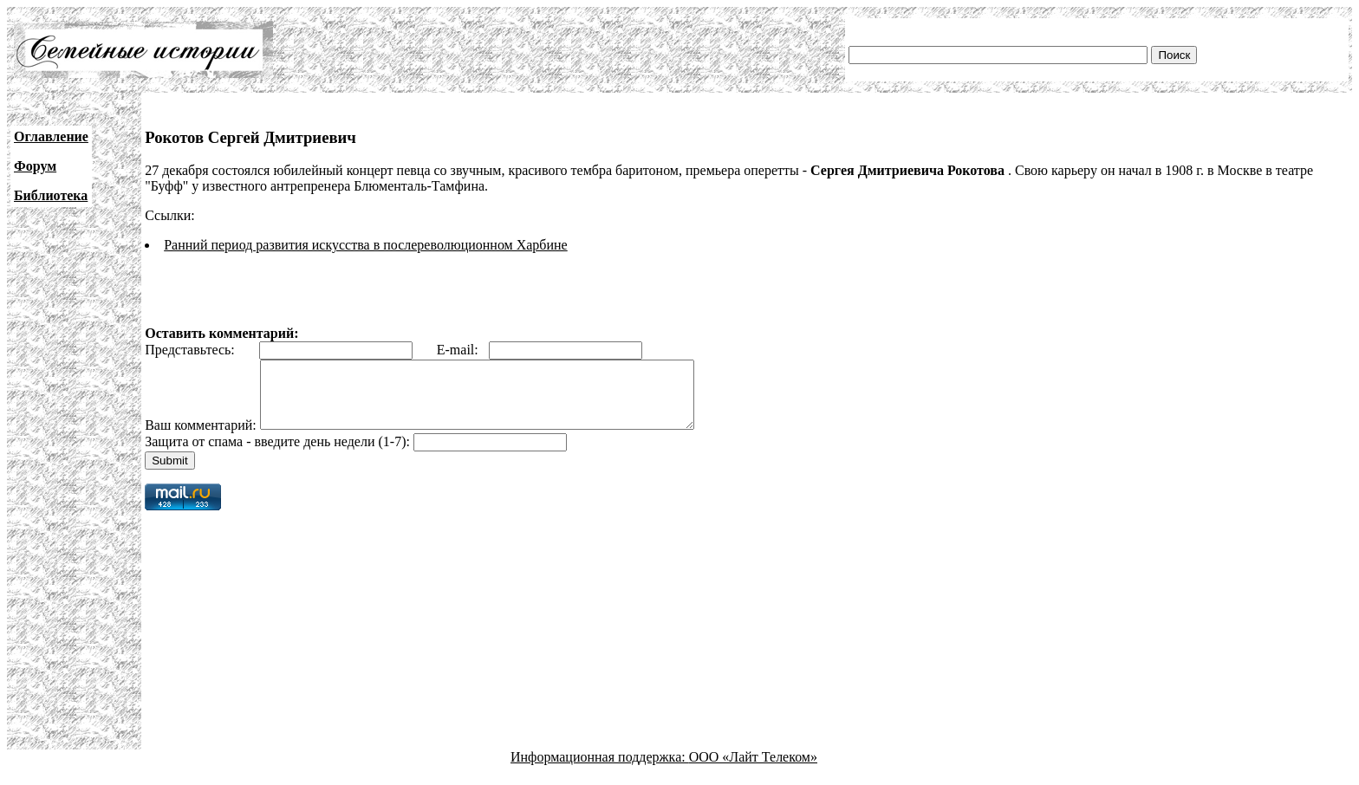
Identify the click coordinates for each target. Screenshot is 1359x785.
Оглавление (51, 136)
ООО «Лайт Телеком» (753, 769)
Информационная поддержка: (599, 769)
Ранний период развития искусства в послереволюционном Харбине (366, 244)
